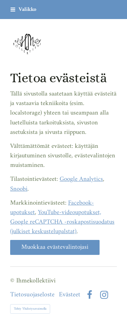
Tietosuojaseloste (32, 295)
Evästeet (69, 295)
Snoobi (18, 189)
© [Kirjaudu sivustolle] (13, 280)
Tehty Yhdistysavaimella (30, 309)
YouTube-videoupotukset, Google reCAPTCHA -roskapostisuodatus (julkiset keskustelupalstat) (62, 222)
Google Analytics (81, 179)
